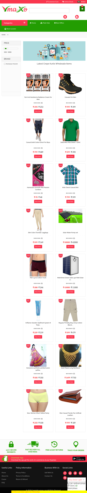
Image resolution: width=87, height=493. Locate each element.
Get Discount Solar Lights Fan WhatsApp (25, 492)
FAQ (3, 483)
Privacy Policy (21, 472)
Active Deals (67, 2)
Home (4, 472)
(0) (42, 103)
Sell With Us (49, 472)
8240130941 (72, 488)
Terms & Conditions (23, 476)
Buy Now (38, 111)
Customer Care (52, 2)
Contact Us (48, 476)
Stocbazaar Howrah (11, 64)
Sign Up (80, 16)
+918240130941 (79, 483)
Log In (67, 16)
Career (4, 479)
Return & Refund (22, 479)
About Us (5, 476)
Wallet (81, 2)
